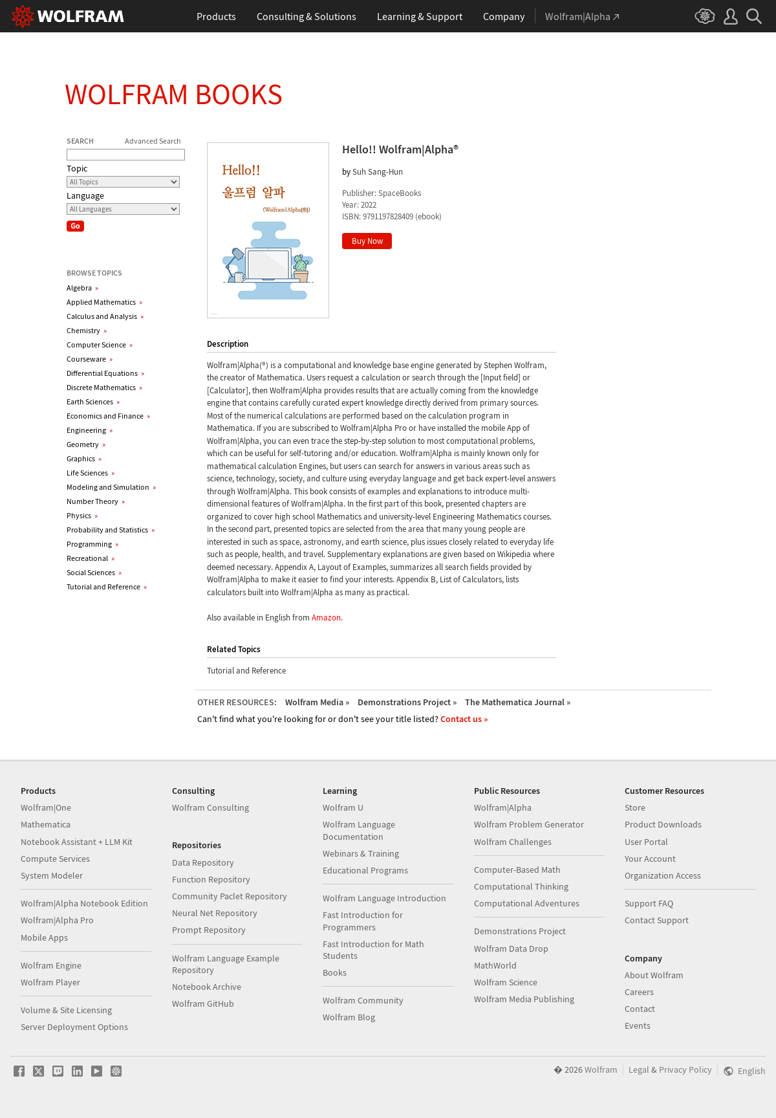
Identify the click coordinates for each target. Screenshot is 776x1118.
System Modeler (52, 875)
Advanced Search (153, 141)
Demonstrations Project (520, 931)
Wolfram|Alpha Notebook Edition (84, 903)
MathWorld (495, 965)
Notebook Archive (206, 986)
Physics (82, 515)
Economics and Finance (108, 416)
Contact (640, 1008)
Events (638, 1025)
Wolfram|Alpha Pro (57, 920)
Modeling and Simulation (111, 487)
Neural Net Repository (214, 913)
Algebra (82, 287)
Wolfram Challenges (513, 842)
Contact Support (657, 920)
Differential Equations (105, 373)
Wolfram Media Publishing (524, 999)
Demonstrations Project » (407, 702)
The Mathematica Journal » (517, 702)
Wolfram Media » (317, 702)
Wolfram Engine (51, 965)
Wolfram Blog (349, 1017)
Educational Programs (365, 870)
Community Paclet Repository (229, 896)
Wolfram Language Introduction (384, 898)
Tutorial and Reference (107, 586)
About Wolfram (654, 975)
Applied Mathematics (104, 302)
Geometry (86, 444)
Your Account (650, 858)
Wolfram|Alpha (503, 807)
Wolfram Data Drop (511, 948)
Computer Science (100, 344)
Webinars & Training (361, 853)
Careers (639, 992)
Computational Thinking (521, 886)
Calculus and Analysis (105, 316)
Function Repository (211, 879)
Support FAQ (649, 903)
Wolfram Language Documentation (359, 830)
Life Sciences (90, 472)
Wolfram (601, 1069)
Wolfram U (343, 807)
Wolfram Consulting (210, 807)
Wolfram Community (363, 1000)
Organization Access (663, 875)
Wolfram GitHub (203, 1003)
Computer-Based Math (517, 869)
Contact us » (464, 719)
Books (335, 972)
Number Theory (96, 501)
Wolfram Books (174, 94)
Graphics (84, 458)
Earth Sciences (93, 401)
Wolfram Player (50, 982)
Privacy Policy (685, 1069)
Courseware (90, 359)
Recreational (90, 558)
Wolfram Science (505, 982)
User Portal (646, 842)
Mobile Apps (44, 937)
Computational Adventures (526, 903)
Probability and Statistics (111, 529)
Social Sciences (94, 572)
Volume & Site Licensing (66, 1010)
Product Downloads (663, 824)
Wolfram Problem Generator (529, 824)
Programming (92, 544)
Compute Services (55, 858)
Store (635, 807)
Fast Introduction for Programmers (363, 920)
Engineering (90, 430)
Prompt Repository (209, 930)
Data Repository (203, 862)
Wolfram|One (46, 807)
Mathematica (45, 824)
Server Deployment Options (74, 1027)
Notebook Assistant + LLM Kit (77, 842)
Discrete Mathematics (104, 387)
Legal (639, 1069)
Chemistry (87, 330)
